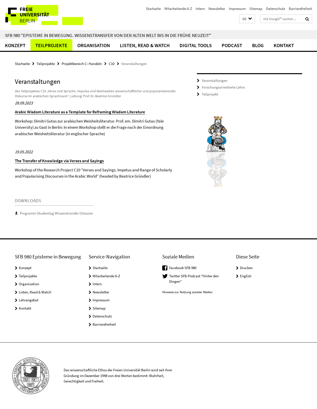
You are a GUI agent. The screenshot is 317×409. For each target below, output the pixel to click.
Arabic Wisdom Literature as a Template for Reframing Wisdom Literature (80, 112)
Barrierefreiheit (300, 8)
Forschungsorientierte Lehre (223, 87)
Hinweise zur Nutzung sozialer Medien (187, 292)
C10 (111, 63)
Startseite (153, 8)
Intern (200, 8)
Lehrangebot (28, 300)
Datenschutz (275, 8)
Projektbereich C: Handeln (82, 63)
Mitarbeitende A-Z (178, 8)
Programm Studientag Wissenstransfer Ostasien (56, 213)
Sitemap (255, 8)
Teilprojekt (210, 94)
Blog (258, 45)
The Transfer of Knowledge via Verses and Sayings (59, 160)
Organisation (93, 45)
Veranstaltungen (214, 80)
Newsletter (217, 8)
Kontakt (284, 45)
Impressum (237, 8)
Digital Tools (196, 45)
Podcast (232, 45)
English (245, 276)
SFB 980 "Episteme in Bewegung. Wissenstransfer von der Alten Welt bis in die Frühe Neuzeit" (108, 35)
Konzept (15, 45)
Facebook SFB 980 (182, 267)
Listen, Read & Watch (145, 45)
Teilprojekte (51, 45)
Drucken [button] (246, 267)
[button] (247, 19)
